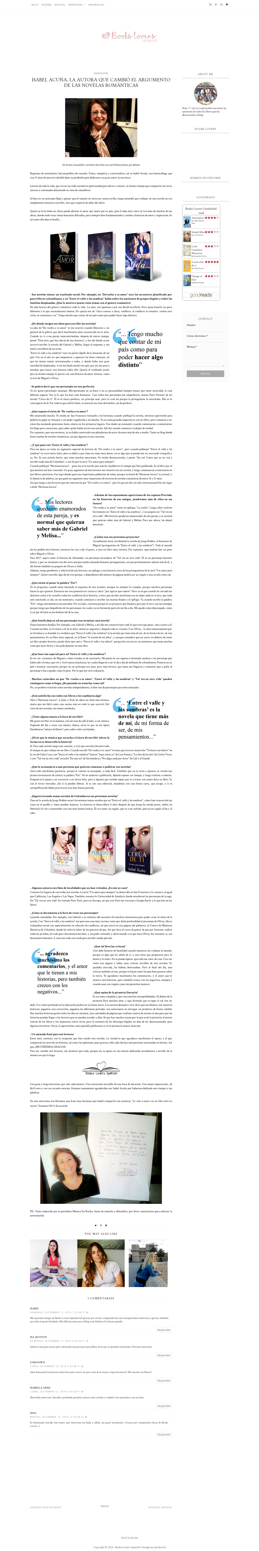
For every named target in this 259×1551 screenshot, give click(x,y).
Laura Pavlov (198, 235)
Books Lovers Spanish (128, 1547)
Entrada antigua (160, 1507)
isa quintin (38, 1337)
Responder (164, 1330)
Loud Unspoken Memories (197, 250)
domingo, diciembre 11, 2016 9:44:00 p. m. (60, 1340)
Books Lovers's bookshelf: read (201, 211)
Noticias (60, 4)
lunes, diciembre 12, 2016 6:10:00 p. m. (57, 1391)
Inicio (35, 4)
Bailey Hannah (199, 282)
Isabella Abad (40, 1388)
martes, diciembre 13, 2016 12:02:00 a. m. (59, 1416)
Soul (33, 1413)
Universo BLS (96, 4)
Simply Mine (198, 232)
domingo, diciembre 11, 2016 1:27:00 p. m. (60, 1312)
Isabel (34, 1308)
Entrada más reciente (45, 1507)
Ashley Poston (199, 268)
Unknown (37, 1362)
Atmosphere (198, 218)
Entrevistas (75, 4)
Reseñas (47, 4)
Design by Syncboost (154, 1547)
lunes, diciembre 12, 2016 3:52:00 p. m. (57, 1366)
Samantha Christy (200, 256)
